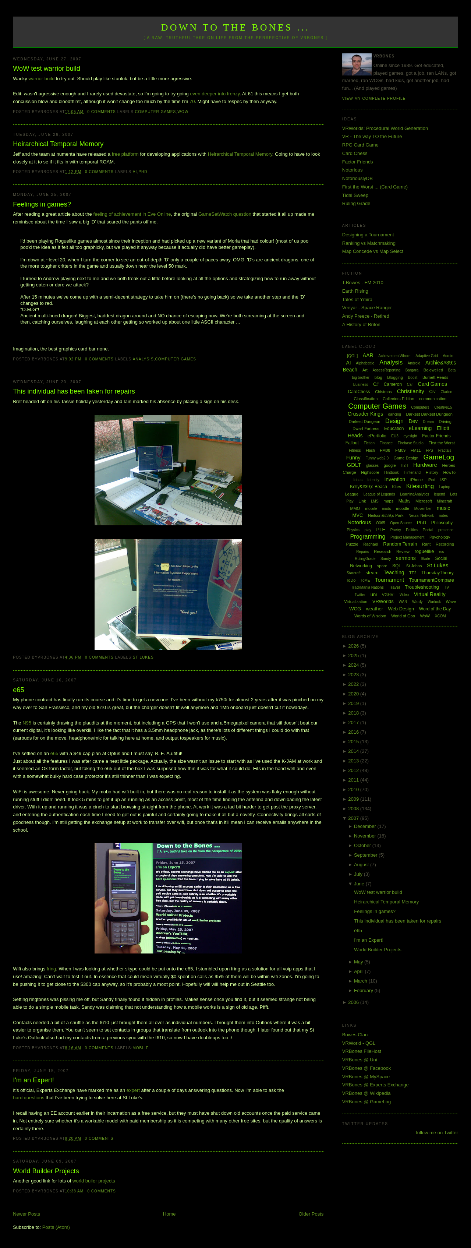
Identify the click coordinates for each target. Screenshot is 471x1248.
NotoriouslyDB (357, 178)
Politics (412, 530)
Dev (413, 421)
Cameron (393, 384)
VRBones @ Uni (359, 1059)
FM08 (385, 450)
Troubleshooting (422, 587)
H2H (404, 465)
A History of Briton (361, 324)
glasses (372, 465)
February (364, 990)
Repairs (362, 552)
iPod (431, 480)
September (366, 855)
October (363, 845)
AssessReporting (386, 370)
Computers (420, 407)
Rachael (370, 544)
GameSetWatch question (224, 214)
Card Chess (355, 153)
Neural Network (421, 516)
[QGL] (352, 355)
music (443, 508)
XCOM (440, 616)
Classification (366, 398)
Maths (405, 501)
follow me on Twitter (437, 1132)
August (362, 864)
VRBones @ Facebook (366, 1068)
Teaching (393, 572)
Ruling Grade (356, 203)
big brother (360, 378)
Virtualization (355, 601)
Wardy (417, 602)
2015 (354, 741)
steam (371, 572)
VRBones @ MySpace (366, 1076)
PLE (381, 529)
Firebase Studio (411, 443)
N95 (26, 723)
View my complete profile (374, 98)
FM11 (416, 450)
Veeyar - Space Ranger (367, 307)
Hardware (425, 465)
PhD (142, 172)
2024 (354, 665)
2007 (354, 818)
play (368, 530)
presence (445, 530)
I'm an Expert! (33, 1080)
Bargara (412, 370)
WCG (355, 608)
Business (360, 384)
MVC (357, 515)
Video (404, 595)
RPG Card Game (360, 145)
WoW (182, 112)
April (359, 971)
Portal (428, 530)
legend (439, 494)
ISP (443, 479)
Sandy (385, 559)
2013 (354, 761)
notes (443, 516)
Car (410, 384)
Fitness (355, 450)
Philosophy (442, 522)
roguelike (424, 551)
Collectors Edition (398, 398)
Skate (425, 559)
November (366, 836)
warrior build (41, 78)
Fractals (444, 450)
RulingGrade (365, 559)
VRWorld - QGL (359, 1043)
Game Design (406, 458)
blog (378, 377)
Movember (423, 509)
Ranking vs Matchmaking (369, 243)
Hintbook (391, 472)
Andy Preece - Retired (365, 316)
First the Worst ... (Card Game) (375, 187)
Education (394, 428)
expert (133, 1090)
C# (376, 384)
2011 (354, 780)
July (359, 874)
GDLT (354, 465)
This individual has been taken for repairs (74, 391)
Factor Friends (357, 162)
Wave (451, 601)
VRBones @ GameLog (366, 1101)
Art (365, 370)
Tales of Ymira (357, 299)
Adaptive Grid (426, 356)
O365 (380, 523)
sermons (406, 558)
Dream (428, 422)
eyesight (410, 436)
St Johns (414, 566)
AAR (368, 355)
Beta (452, 370)
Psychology (439, 537)
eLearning (420, 428)
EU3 (394, 436)
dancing (394, 414)
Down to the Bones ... (235, 27)
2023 (354, 674)
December (366, 826)
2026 (354, 646)
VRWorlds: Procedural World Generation (385, 128)
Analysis (143, 359)
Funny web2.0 (377, 458)
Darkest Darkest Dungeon (429, 414)
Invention (394, 479)
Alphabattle (365, 363)
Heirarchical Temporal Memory (58, 144)
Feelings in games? (42, 204)
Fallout (352, 442)
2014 (354, 751)
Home (169, 1214)
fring (51, 969)
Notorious (352, 170)
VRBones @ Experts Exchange (375, 1084)
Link (362, 501)
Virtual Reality (430, 594)
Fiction (369, 443)
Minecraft (444, 501)
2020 (354, 694)
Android (414, 363)
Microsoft (423, 501)
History (432, 472)
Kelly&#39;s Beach (368, 486)
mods (386, 509)
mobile (140, 1048)
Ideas (357, 480)
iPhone (416, 479)
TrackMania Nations (367, 587)
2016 (354, 732)
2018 (354, 713)
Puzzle (352, 544)
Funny (353, 458)
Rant (426, 544)
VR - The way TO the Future (372, 136)
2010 (354, 789)
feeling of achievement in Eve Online (132, 214)
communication (432, 398)
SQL (396, 565)
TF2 (413, 573)
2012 (354, 770)
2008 (354, 808)
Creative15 (443, 407)
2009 (354, 799)
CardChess (359, 391)
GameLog (439, 457)
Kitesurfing (420, 486)
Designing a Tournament (368, 234)
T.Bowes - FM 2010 (362, 282)
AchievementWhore (394, 356)
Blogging (395, 377)
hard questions (28, 1097)
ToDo (351, 580)
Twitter (360, 595)
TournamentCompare (431, 580)
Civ (432, 391)
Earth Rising (355, 291)
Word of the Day (435, 608)
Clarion (446, 392)
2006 (354, 1002)
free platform (125, 154)
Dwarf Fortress (366, 428)
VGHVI (388, 594)
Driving (445, 421)
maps (388, 501)
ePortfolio (377, 435)
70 (192, 101)
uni (374, 594)
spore (382, 566)
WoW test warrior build (46, 68)
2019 (354, 703)
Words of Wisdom (370, 616)
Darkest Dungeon (364, 421)
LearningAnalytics (414, 494)
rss (441, 552)
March (361, 981)
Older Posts (310, 1214)
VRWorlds (383, 601)
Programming (367, 536)
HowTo (449, 472)
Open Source (401, 523)
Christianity (410, 391)
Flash (370, 450)
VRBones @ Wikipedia (366, 1093)
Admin (448, 356)
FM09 (400, 450)
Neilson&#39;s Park (386, 515)
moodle (402, 508)
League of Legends (379, 494)
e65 (18, 690)
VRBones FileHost (361, 1051)
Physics (353, 530)
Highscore (370, 472)
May (359, 962)
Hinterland (412, 472)
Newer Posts (26, 1214)
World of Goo (403, 616)
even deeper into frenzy (215, 93)
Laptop (444, 487)
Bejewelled (433, 370)
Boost (413, 378)
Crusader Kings (365, 414)
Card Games (432, 384)
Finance (386, 443)
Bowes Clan (355, 1034)
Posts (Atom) (56, 1227)
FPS (429, 450)
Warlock (434, 602)
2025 (354, 655)
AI (135, 172)
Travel (394, 587)
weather (374, 608)
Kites (396, 486)
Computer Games (155, 112)
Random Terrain (400, 544)
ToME (365, 580)
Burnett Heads (435, 377)
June (360, 883)
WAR (403, 602)
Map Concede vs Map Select (372, 251)
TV (446, 587)
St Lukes (143, 657)
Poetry (395, 530)
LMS (375, 501)
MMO (355, 508)
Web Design (401, 608)
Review (403, 551)
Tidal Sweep (355, 195)
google (390, 465)
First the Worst (441, 443)
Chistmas (383, 391)
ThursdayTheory (437, 572)
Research (382, 551)
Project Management (407, 537)
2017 (354, 722)
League (351, 494)
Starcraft (354, 573)
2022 (354, 684)
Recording (445, 544)
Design (394, 421)
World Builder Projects (46, 1171)
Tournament (389, 580)
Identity (373, 480)
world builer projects (93, 1181)
